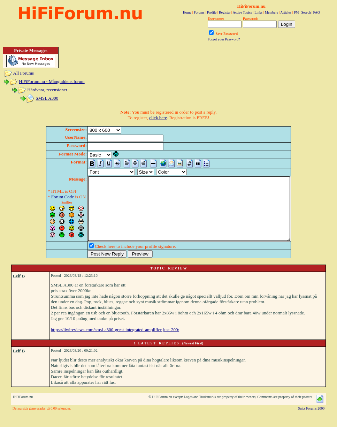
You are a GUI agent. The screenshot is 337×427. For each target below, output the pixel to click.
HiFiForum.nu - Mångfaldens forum (51, 81)
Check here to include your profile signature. (123, 258)
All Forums (23, 73)
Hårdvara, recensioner (47, 89)
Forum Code (50, 196)
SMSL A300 (47, 98)
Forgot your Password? (224, 39)
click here (158, 117)
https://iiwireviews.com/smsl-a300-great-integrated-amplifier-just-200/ (115, 342)
